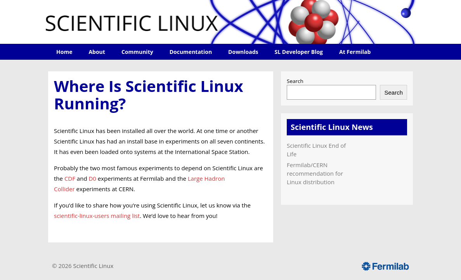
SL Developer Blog (299, 51)
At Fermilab (355, 51)
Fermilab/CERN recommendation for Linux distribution (315, 173)
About (96, 51)
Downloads (243, 51)
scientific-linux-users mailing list (97, 216)
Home (64, 51)
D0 (92, 178)
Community (137, 51)
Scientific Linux (93, 266)
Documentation (191, 51)
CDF (69, 178)
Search (295, 81)
